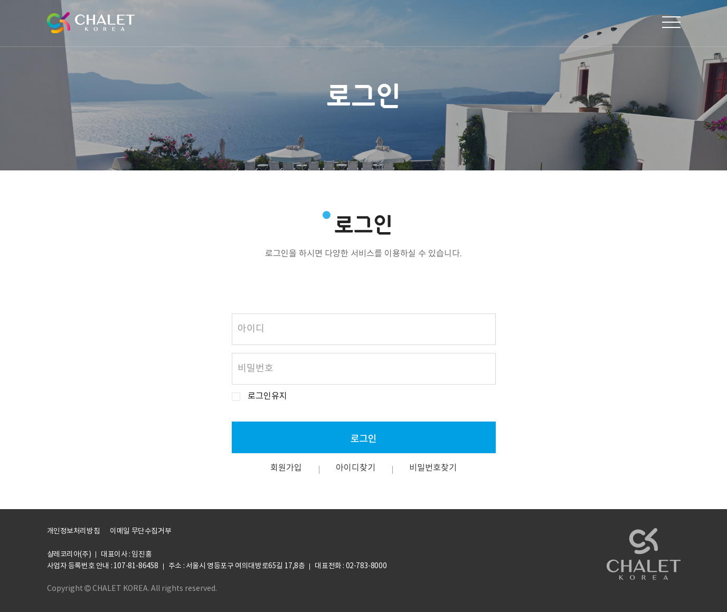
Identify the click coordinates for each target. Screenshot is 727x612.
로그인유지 (267, 396)
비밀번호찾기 (433, 468)
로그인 (364, 438)
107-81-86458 (136, 566)
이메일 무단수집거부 (140, 531)
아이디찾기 (355, 468)
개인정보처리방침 (73, 531)
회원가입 (286, 468)
